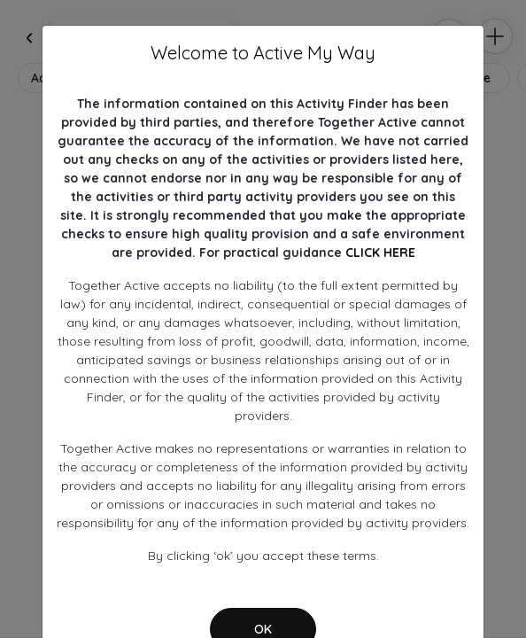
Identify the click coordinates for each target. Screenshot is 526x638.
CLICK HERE (380, 253)
